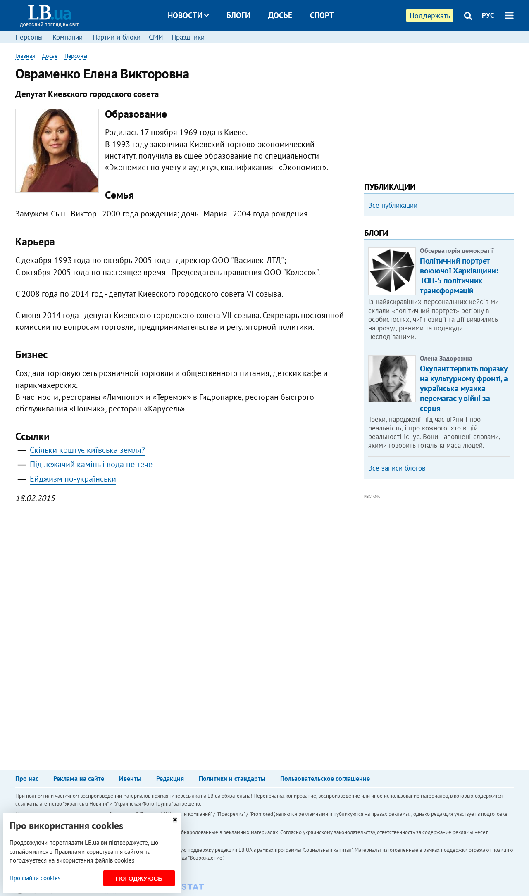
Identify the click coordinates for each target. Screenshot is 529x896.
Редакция (170, 778)
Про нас (26, 778)
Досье (280, 15)
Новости (188, 15)
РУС (488, 15)
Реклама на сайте (78, 778)
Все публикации (392, 205)
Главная (25, 55)
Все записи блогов (396, 468)
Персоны (29, 37)
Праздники (188, 37)
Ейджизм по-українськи (73, 478)
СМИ (156, 37)
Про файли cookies (35, 878)
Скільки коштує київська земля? (87, 449)
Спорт (322, 15)
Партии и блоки (117, 37)
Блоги (238, 15)
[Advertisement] (439, 109)
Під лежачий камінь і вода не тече (91, 464)
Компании (67, 37)
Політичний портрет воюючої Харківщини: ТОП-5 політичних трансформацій (459, 275)
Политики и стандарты (232, 778)
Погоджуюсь (139, 878)
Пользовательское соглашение (325, 778)
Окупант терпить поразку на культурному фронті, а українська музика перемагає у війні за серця (464, 388)
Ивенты (130, 778)
